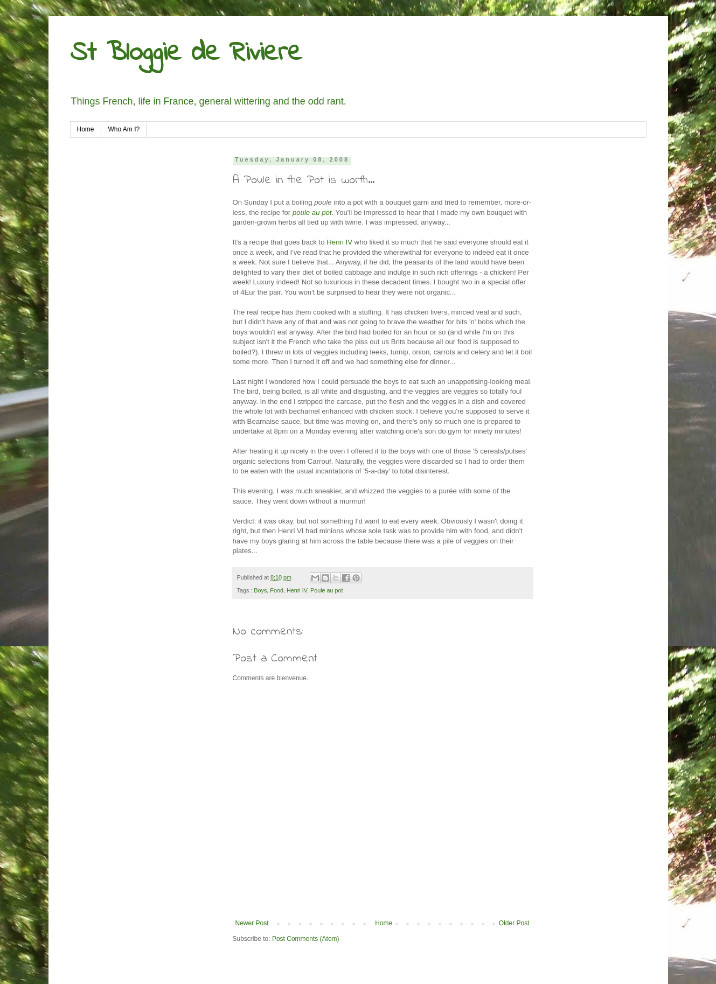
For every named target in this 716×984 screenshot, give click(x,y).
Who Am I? (124, 129)
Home (85, 129)
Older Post (514, 923)
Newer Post (252, 923)
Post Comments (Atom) (305, 939)
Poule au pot (326, 590)
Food (276, 590)
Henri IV (339, 242)
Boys (260, 590)
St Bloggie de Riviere (186, 53)
